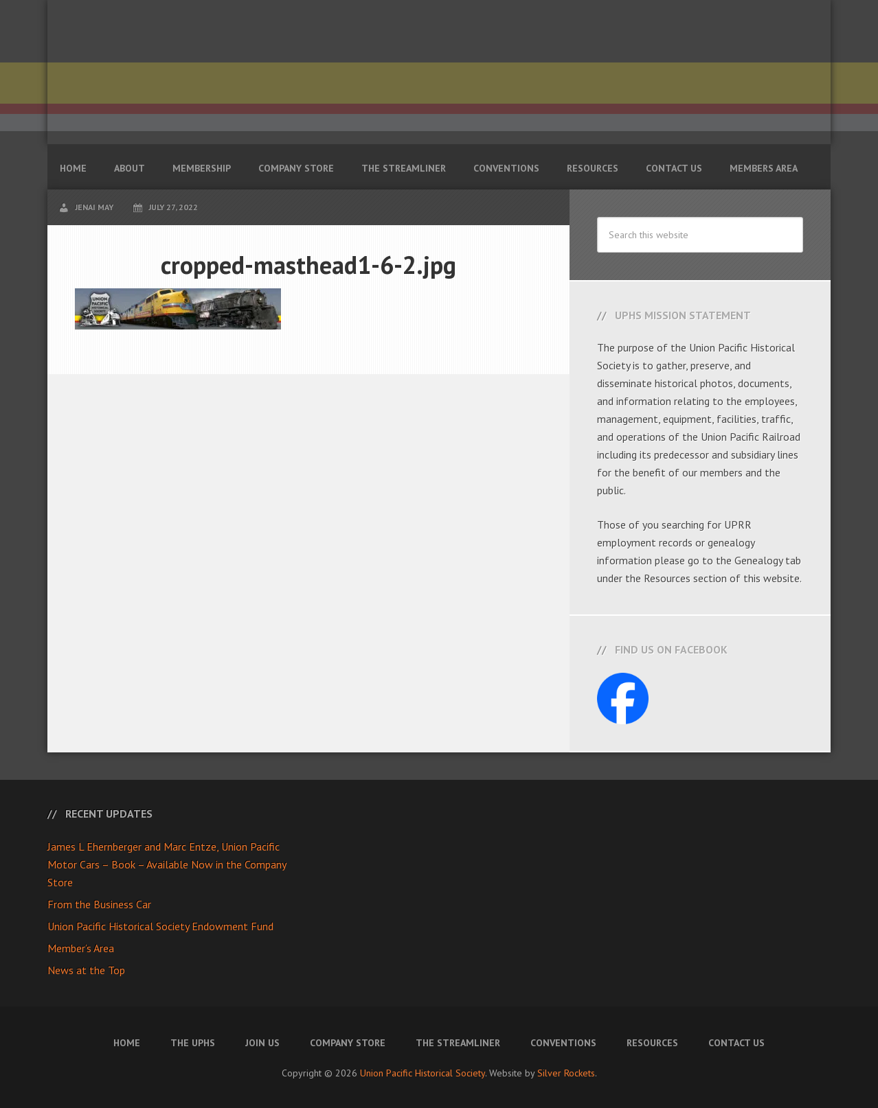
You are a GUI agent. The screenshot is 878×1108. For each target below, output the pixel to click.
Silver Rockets (566, 1073)
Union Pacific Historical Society (422, 1073)
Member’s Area (80, 948)
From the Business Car (99, 904)
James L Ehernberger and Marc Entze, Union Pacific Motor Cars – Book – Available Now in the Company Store (166, 864)
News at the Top (86, 970)
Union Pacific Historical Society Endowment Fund (160, 926)
